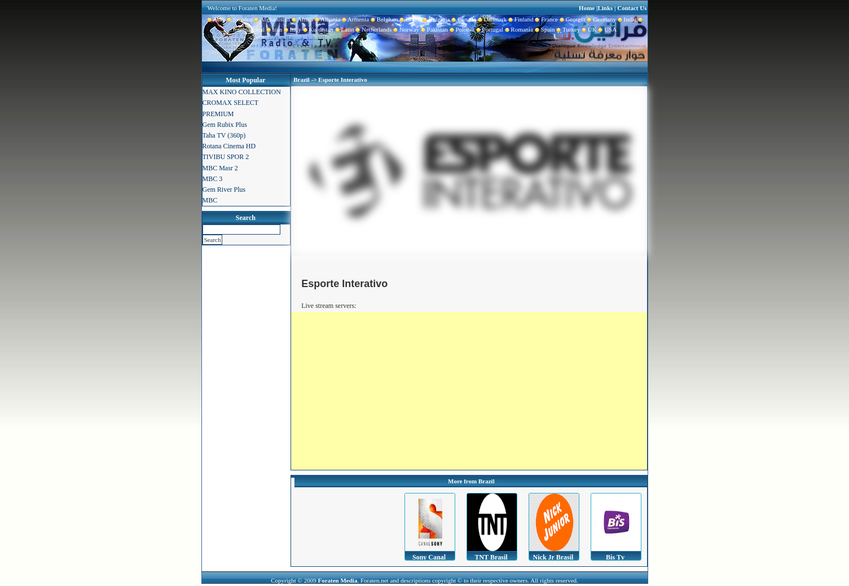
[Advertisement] (468, 391)
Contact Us (631, 8)
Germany (601, 19)
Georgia (572, 19)
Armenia (354, 19)
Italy (291, 29)
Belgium (383, 19)
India (626, 19)
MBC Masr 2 (220, 168)
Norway (405, 29)
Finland (520, 19)
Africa (301, 19)
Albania (326, 19)
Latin (343, 29)
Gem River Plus (224, 189)
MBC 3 (213, 179)
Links (605, 8)
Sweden (238, 19)
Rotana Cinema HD (229, 146)
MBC (210, 200)
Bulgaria (435, 19)
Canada (463, 19)
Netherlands (373, 29)
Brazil (409, 19)
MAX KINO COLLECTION (242, 92)
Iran (273, 29)
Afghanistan (272, 19)
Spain (544, 29)
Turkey (567, 29)
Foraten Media (337, 580)
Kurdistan (317, 29)
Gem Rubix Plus (225, 125)
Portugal (488, 29)
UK (588, 29)
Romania (518, 29)
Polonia (461, 29)
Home (587, 8)
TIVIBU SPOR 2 (226, 157)
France (545, 19)
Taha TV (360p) (224, 135)
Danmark (491, 19)
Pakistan (433, 29)
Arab (216, 19)
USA (607, 29)
